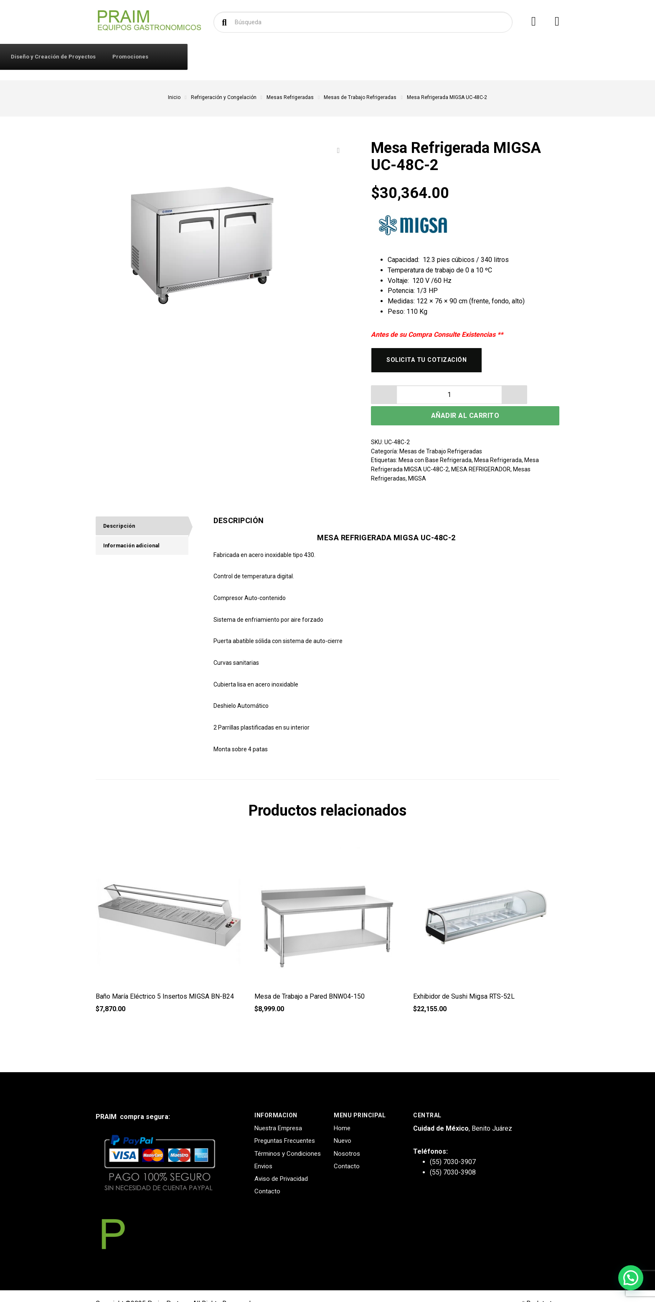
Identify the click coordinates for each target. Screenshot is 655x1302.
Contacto (247, 56)
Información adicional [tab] (134, 532)
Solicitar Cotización (339, 56)
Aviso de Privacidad (281, 1163)
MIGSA (417, 463)
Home (342, 1113)
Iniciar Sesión (200, 56)
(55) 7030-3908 (453, 1157)
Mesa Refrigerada (498, 445)
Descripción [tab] (121, 511)
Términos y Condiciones (287, 1138)
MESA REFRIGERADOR (480, 453)
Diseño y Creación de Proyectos (425, 56)
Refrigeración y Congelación (223, 97)
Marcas (286, 56)
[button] (423, 399)
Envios (263, 1151)
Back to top (540, 1288)
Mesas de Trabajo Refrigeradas (360, 97)
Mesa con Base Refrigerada (435, 445)
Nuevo (342, 1125)
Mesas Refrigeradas (290, 97)
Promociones (502, 56)
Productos (130, 56)
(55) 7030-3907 (453, 1146)
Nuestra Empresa (278, 1113)
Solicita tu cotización (431, 362)
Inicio (174, 97)
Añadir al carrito (500, 399)
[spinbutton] (402, 399)
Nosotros (347, 1138)
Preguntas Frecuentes (284, 1125)
